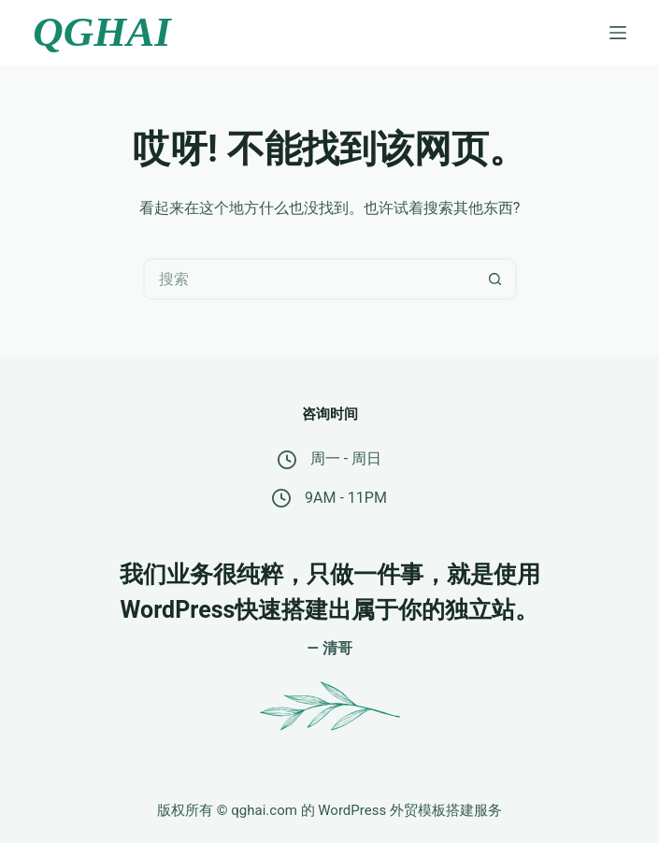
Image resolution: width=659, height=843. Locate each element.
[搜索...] (309, 279)
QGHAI (102, 31)
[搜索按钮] (496, 279)
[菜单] (617, 32)
